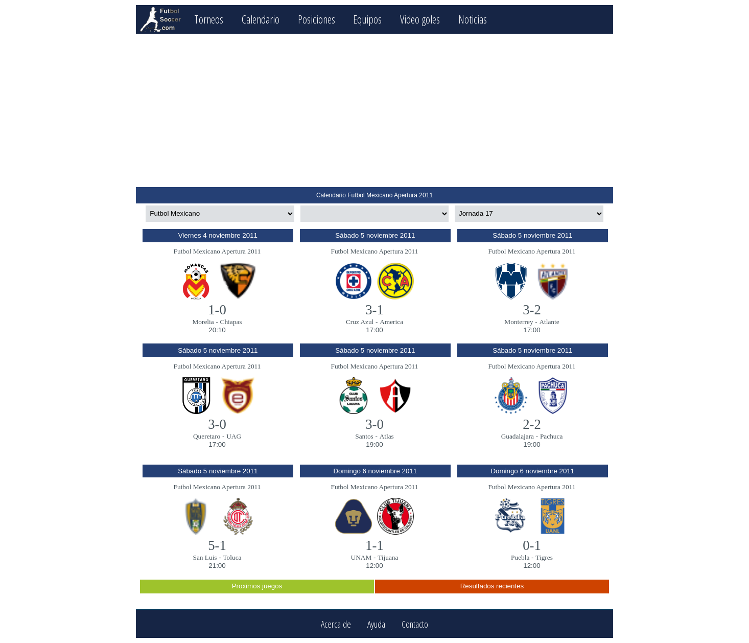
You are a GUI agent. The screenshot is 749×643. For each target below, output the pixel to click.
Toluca (232, 557)
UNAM (361, 557)
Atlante (549, 322)
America (391, 322)
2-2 (532, 424)
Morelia (203, 322)
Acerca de (336, 623)
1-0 (217, 309)
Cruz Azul (359, 322)
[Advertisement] (374, 110)
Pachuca (551, 436)
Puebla (520, 557)
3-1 (374, 309)
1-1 (374, 545)
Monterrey (518, 322)
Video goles (420, 19)
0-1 (532, 545)
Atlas (387, 436)
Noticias (472, 19)
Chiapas (231, 322)
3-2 (532, 309)
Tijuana (388, 557)
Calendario (260, 19)
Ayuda (376, 623)
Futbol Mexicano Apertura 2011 (217, 251)
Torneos (208, 19)
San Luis (205, 557)
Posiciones (316, 19)
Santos (364, 436)
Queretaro (206, 436)
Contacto (415, 623)
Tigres (544, 557)
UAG (233, 436)
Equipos (367, 19)
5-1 (217, 545)
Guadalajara (517, 436)
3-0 (217, 424)
